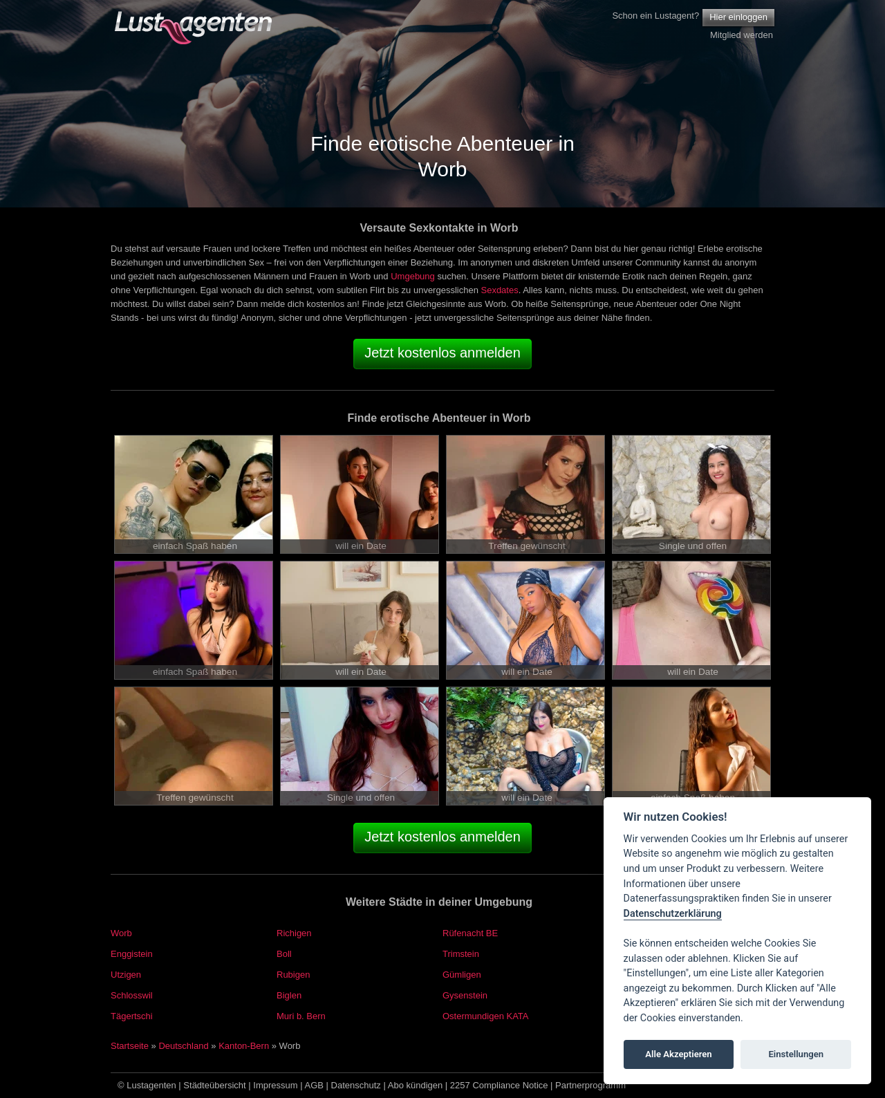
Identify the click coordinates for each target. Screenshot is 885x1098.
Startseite (130, 1046)
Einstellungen (795, 1054)
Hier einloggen (738, 17)
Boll (284, 954)
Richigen (294, 933)
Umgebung (413, 276)
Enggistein (132, 954)
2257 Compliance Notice (499, 1085)
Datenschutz (356, 1085)
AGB (314, 1085)
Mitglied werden (741, 35)
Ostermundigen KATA (485, 1016)
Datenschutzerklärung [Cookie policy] (673, 914)
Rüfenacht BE (470, 933)
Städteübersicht (214, 1085)
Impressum (275, 1085)
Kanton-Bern (243, 1046)
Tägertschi (132, 1016)
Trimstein (460, 954)
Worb (121, 933)
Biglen (289, 995)
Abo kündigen (415, 1085)
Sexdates (499, 290)
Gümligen (461, 974)
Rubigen (293, 974)
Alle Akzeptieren (678, 1054)
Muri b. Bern (301, 1016)
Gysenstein (464, 995)
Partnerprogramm (590, 1085)
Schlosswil (132, 995)
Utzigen (126, 974)
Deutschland (183, 1046)
